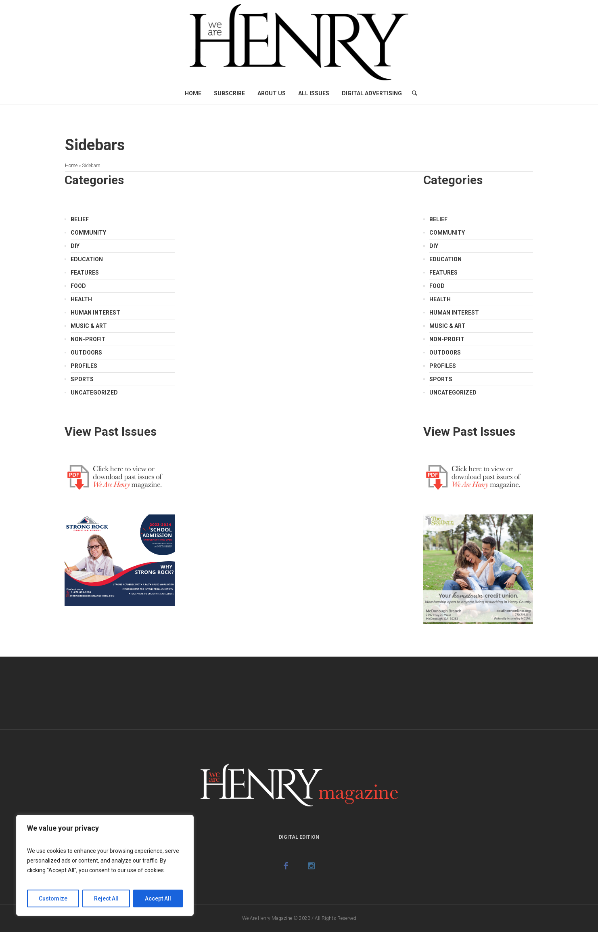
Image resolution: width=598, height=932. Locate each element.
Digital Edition (299, 837)
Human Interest (95, 312)
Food (78, 286)
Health (81, 299)
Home (71, 165)
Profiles (84, 366)
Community (88, 232)
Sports (82, 379)
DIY (75, 246)
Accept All (158, 898)
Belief (80, 219)
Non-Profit (88, 339)
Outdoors (86, 352)
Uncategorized (94, 392)
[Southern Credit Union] (478, 569)
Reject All (106, 898)
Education (87, 259)
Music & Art (89, 326)
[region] (105, 865)
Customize (53, 898)
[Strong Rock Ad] (119, 560)
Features (85, 272)
